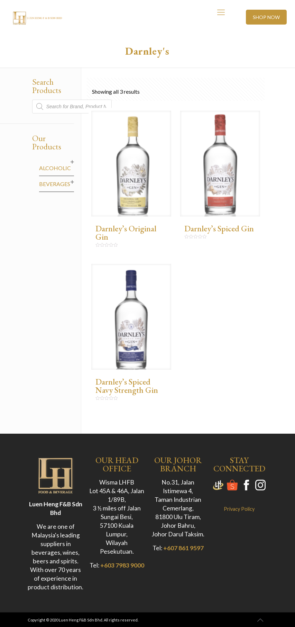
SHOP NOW (266, 17)
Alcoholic (55, 168)
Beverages (54, 184)
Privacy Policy (239, 509)
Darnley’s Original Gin (125, 232)
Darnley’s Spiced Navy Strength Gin (126, 385)
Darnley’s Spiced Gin (219, 228)
